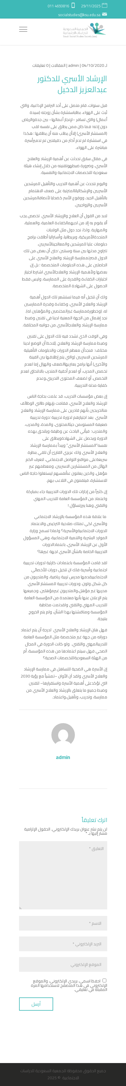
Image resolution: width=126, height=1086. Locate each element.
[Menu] (23, 30)
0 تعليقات (40, 65)
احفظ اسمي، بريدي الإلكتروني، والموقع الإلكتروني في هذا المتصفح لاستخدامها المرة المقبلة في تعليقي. (69, 985)
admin (73, 65)
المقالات (58, 65)
